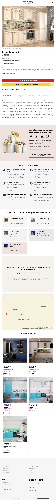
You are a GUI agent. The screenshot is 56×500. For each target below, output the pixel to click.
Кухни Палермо (18, 48)
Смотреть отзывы (7, 58)
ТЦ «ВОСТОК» (14, 231)
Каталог (4, 48)
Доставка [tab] (43, 96)
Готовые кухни (10, 48)
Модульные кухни (6, 470)
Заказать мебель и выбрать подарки (28, 84)
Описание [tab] (8, 96)
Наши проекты (32, 468)
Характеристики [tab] (26, 96)
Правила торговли (6, 489)
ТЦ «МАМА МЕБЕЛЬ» (16, 218)
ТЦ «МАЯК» (40, 231)
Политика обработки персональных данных (13, 487)
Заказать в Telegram (21, 89)
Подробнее (7, 371)
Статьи (30, 470)
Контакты (31, 474)
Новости (31, 472)
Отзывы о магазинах (7, 484)
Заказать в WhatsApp (8, 89)
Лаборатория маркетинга (43, 498)
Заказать (6, 373)
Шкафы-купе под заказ (7, 475)
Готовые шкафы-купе (7, 474)
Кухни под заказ (6, 472)
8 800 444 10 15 (36, 480)
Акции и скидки (6, 482)
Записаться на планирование (28, 80)
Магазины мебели (33, 466)
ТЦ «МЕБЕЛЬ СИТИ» (43, 218)
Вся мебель (5, 466)
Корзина (4, 486)
